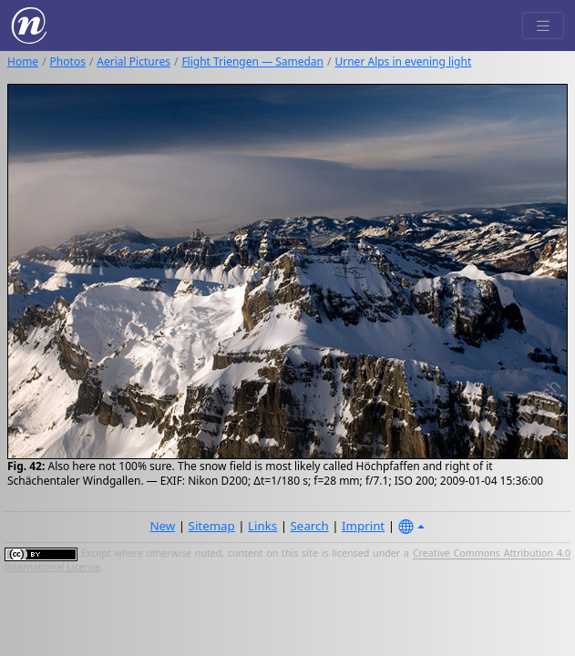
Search (310, 526)
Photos (68, 61)
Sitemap (212, 526)
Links (262, 526)
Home (22, 61)
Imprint (363, 526)
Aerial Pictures (133, 61)
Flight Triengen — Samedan (252, 61)
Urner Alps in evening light (402, 61)
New (162, 526)
